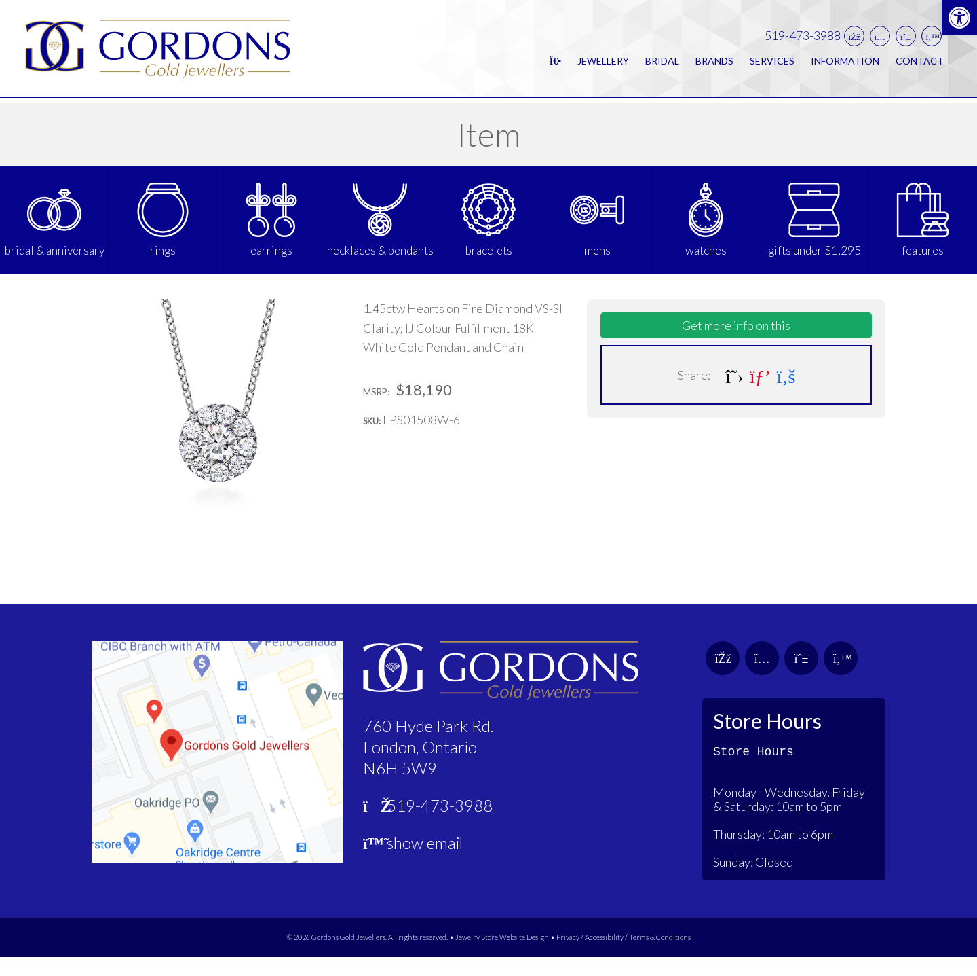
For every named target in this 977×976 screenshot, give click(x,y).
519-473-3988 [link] (803, 38)
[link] (959, 17)
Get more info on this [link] (736, 344)
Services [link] (772, 63)
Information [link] (845, 63)
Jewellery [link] (603, 63)
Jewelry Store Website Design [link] (502, 956)
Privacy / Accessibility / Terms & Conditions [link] (623, 956)
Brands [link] (714, 63)
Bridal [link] (662, 63)
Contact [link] (920, 63)
